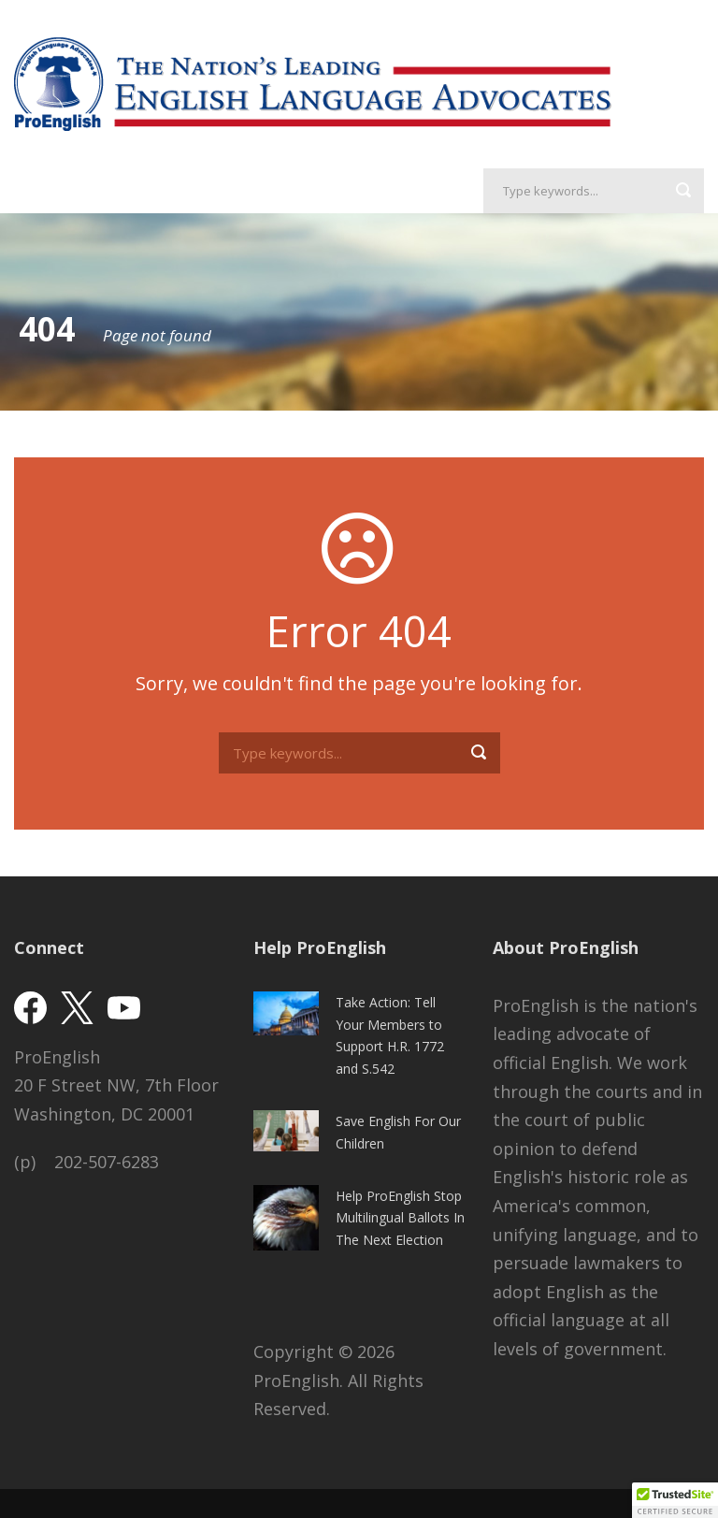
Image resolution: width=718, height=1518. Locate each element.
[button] (675, 1500)
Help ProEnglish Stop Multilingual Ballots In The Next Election (400, 1218)
